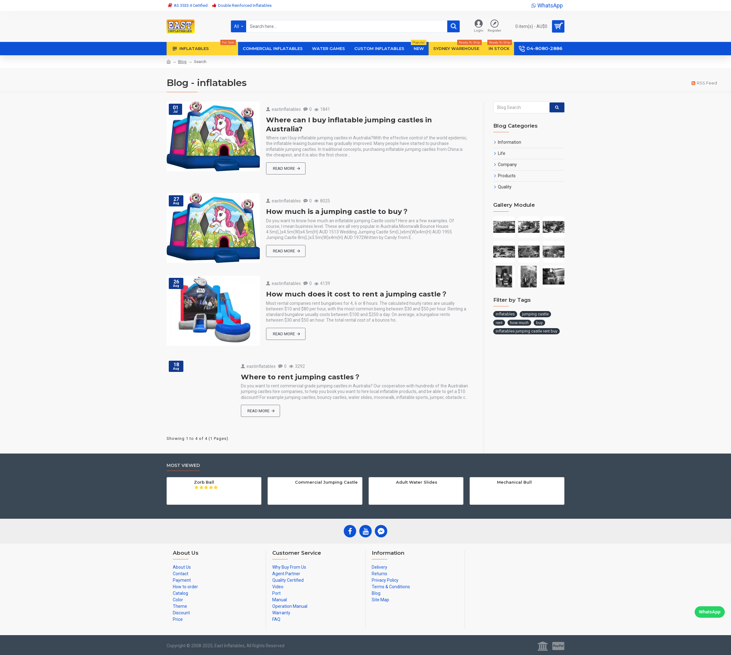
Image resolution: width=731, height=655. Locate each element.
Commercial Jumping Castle (326, 482)
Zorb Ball (204, 482)
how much (519, 322)
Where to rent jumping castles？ (301, 377)
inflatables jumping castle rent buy (526, 331)
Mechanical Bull (514, 482)
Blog (182, 61)
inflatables (505, 314)
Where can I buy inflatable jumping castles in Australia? (349, 124)
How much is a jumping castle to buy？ (337, 211)
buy (539, 322)
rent (499, 322)
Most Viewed (183, 465)
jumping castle (535, 314)
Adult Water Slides (416, 482)
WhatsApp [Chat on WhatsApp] (709, 611)
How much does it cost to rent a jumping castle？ (357, 294)
